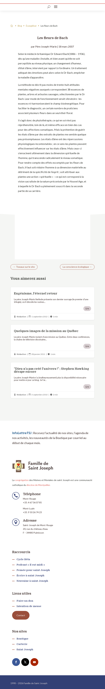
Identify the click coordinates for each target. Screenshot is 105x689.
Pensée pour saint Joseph (33, 570)
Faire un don (25, 600)
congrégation (22, 480)
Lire (87, 308)
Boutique (22, 638)
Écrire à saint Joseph (30, 575)
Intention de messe (29, 606)
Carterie (22, 644)
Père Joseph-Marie (46, 46)
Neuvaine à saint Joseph (32, 580)
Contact (21, 615)
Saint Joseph (25, 649)
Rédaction (21, 316)
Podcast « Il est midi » (31, 564)
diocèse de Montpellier (38, 485)
